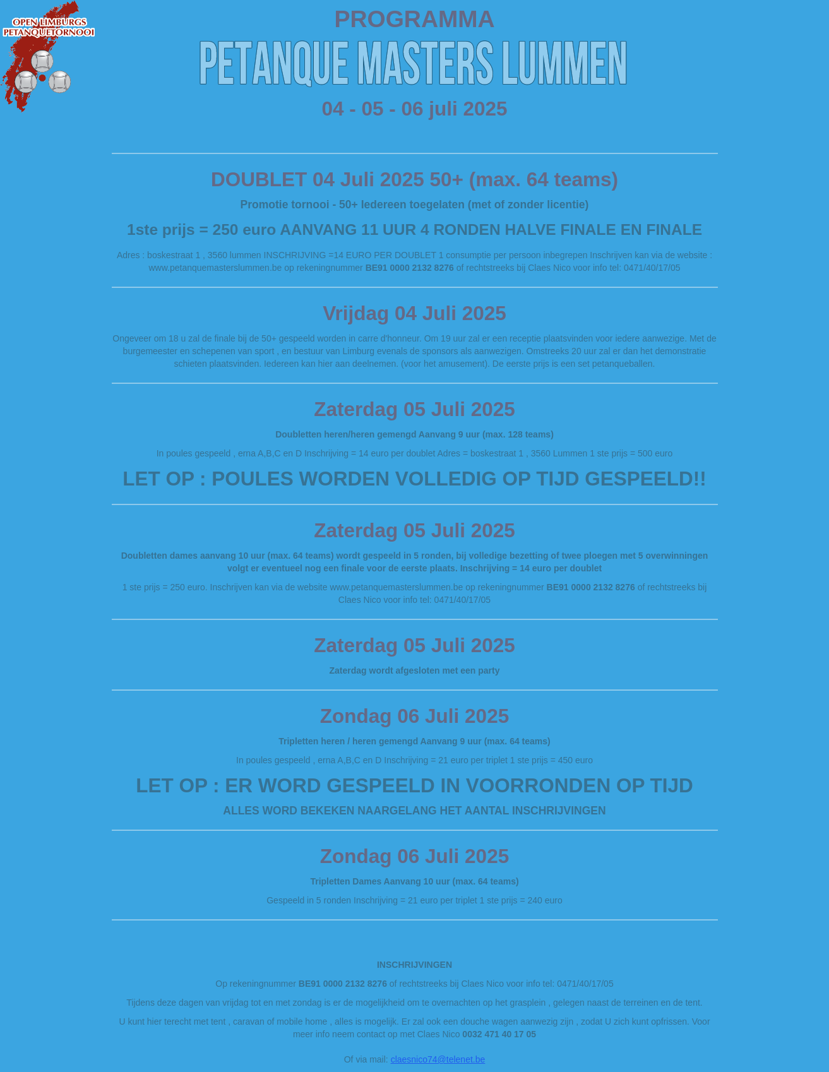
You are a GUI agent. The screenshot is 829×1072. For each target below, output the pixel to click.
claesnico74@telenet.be (438, 1059)
